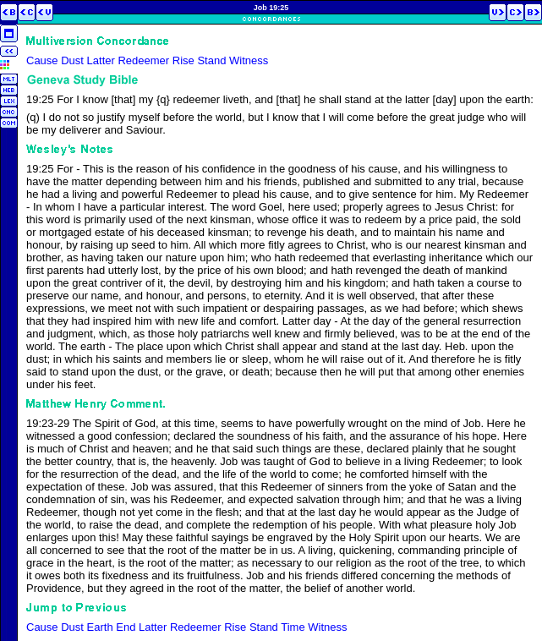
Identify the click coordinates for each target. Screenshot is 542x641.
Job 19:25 (271, 7)
